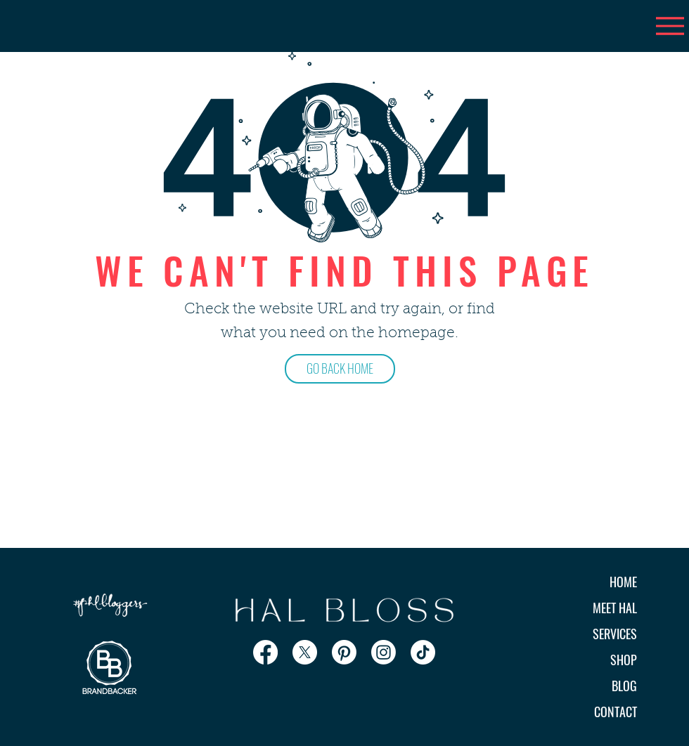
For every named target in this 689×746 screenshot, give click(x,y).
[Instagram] (383, 652)
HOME (623, 581)
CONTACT (615, 711)
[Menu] (669, 26)
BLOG (624, 685)
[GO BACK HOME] (340, 369)
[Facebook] (265, 652)
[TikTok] (423, 652)
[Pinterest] (344, 652)
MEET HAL (615, 607)
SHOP (623, 659)
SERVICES (615, 633)
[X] (304, 652)
